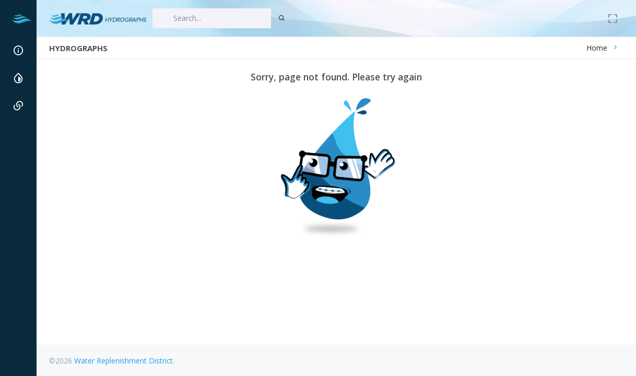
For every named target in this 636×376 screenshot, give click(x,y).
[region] (18, 200)
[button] (18, 50)
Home (596, 48)
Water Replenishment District (123, 361)
